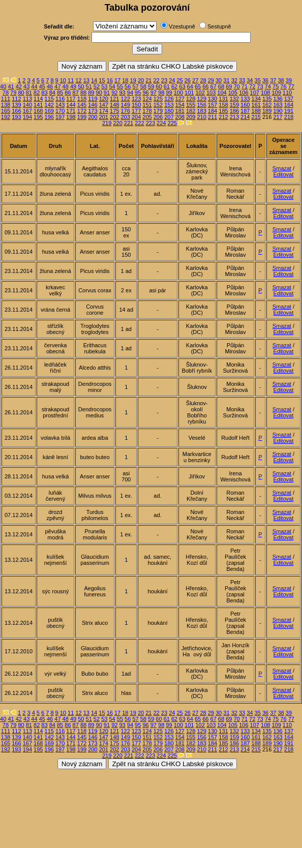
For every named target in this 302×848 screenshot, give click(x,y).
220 (117, 123)
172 (81, 111)
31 (226, 80)
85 (60, 92)
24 (172, 80)
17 (117, 80)
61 (167, 86)
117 (70, 99)
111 (5, 99)
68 (221, 86)
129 (201, 99)
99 (169, 92)
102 (199, 92)
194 (27, 117)
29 (211, 80)
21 (148, 80)
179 (158, 111)
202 (114, 117)
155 (190, 105)
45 (42, 86)
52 (97, 86)
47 (57, 86)
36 (265, 80)
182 (190, 111)
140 (27, 105)
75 (276, 86)
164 (288, 105)
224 (161, 123)
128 (190, 99)
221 (128, 123)
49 (73, 86)
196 (49, 117)
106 (243, 92)
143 (60, 105)
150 (136, 105)
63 (182, 86)
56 (128, 86)
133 (245, 99)
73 (260, 86)
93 (122, 92)
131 (223, 99)
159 (234, 105)
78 (6, 92)
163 (277, 105)
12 (78, 80)
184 (212, 111)
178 (147, 111)
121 (114, 99)
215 (256, 117)
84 (52, 92)
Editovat (283, 174)
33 (242, 80)
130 (212, 99)
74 (268, 86)
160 (245, 105)
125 (158, 99)
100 (178, 92)
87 (76, 92)
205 (147, 117)
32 (234, 80)
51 (89, 86)
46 (50, 86)
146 (92, 105)
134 (256, 99)
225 (172, 123)
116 (60, 99)
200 (92, 117)
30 (219, 80)
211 (212, 117)
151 (147, 105)
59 (151, 86)
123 (136, 99)
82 (37, 92)
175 (114, 111)
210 (201, 117)
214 (245, 117)
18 (125, 80)
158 (223, 105)
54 (112, 86)
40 (3, 86)
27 (195, 80)
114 (38, 99)
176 (125, 111)
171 (70, 111)
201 (103, 117)
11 (71, 80)
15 (102, 80)
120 (103, 99)
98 (161, 92)
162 (266, 105)
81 (29, 92)
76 (283, 86)
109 (276, 92)
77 (291, 86)
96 (145, 92)
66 (205, 86)
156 (201, 105)
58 (143, 86)
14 (94, 80)
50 (81, 86)
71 (244, 86)
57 (135, 86)
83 (44, 92)
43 (26, 86)
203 (125, 117)
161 (256, 105)
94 (130, 92)
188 (256, 111)
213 (234, 117)
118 (81, 99)
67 (213, 86)
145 (81, 105)
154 (180, 105)
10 (63, 80)
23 (164, 80)
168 (38, 111)
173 (92, 111)
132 (234, 99)
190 (277, 111)
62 (174, 86)
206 (158, 117)
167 (27, 111)
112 (16, 99)
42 (19, 86)
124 (147, 99)
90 (99, 92)
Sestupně (219, 26)
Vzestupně (182, 26)
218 (288, 117)
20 (141, 80)
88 (83, 92)
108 (265, 92)
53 (104, 86)
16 (110, 80)
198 (70, 117)
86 (68, 92)
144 (70, 105)
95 (138, 92)
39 (289, 80)
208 (180, 117)
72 (252, 86)
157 (212, 105)
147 (103, 105)
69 (229, 86)
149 (125, 105)
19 (133, 80)
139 (16, 105)
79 (13, 92)
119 (92, 99)
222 (139, 123)
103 (211, 92)
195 (38, 117)
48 (66, 86)
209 (190, 117)
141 (38, 105)
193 (16, 117)
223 (150, 123)
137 (288, 99)
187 (245, 111)
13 (86, 80)
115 (49, 99)
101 (189, 92)
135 (266, 99)
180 (168, 111)
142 (49, 105)
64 (190, 86)
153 (168, 105)
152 (158, 105)
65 (198, 86)
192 (5, 117)
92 (114, 92)
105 (232, 92)
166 (16, 111)
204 (136, 117)
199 (81, 117)
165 (5, 111)
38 (281, 80)
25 (179, 80)
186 (234, 111)
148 (114, 105)
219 (106, 123)
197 (60, 117)
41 (11, 86)
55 (120, 86)
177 (136, 111)
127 (180, 99)
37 (273, 80)
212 (223, 117)
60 (159, 86)
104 (221, 92)
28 (203, 80)
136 (277, 99)
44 (34, 86)
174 (103, 111)
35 (258, 80)
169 (49, 111)
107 (254, 92)
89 (91, 92)
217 (277, 117)
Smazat (282, 168)
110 (287, 92)
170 (60, 111)
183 (201, 111)
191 (288, 111)
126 (168, 99)
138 (5, 105)
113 (27, 99)
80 (21, 92)
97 (153, 92)
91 (107, 92)
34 (250, 80)
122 (125, 99)
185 (223, 111)
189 (266, 111)
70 (236, 86)
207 (168, 117)
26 (188, 80)
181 (180, 111)
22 (157, 80)
